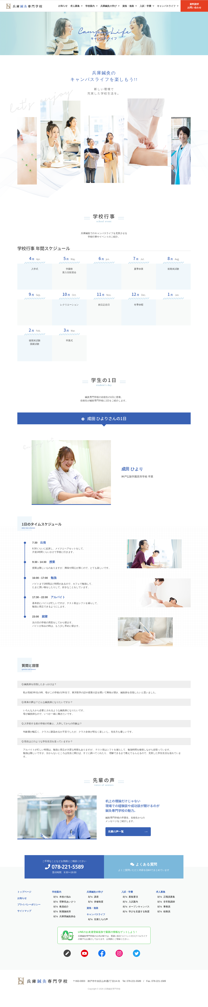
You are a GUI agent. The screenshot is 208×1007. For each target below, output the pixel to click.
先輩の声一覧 (116, 831)
